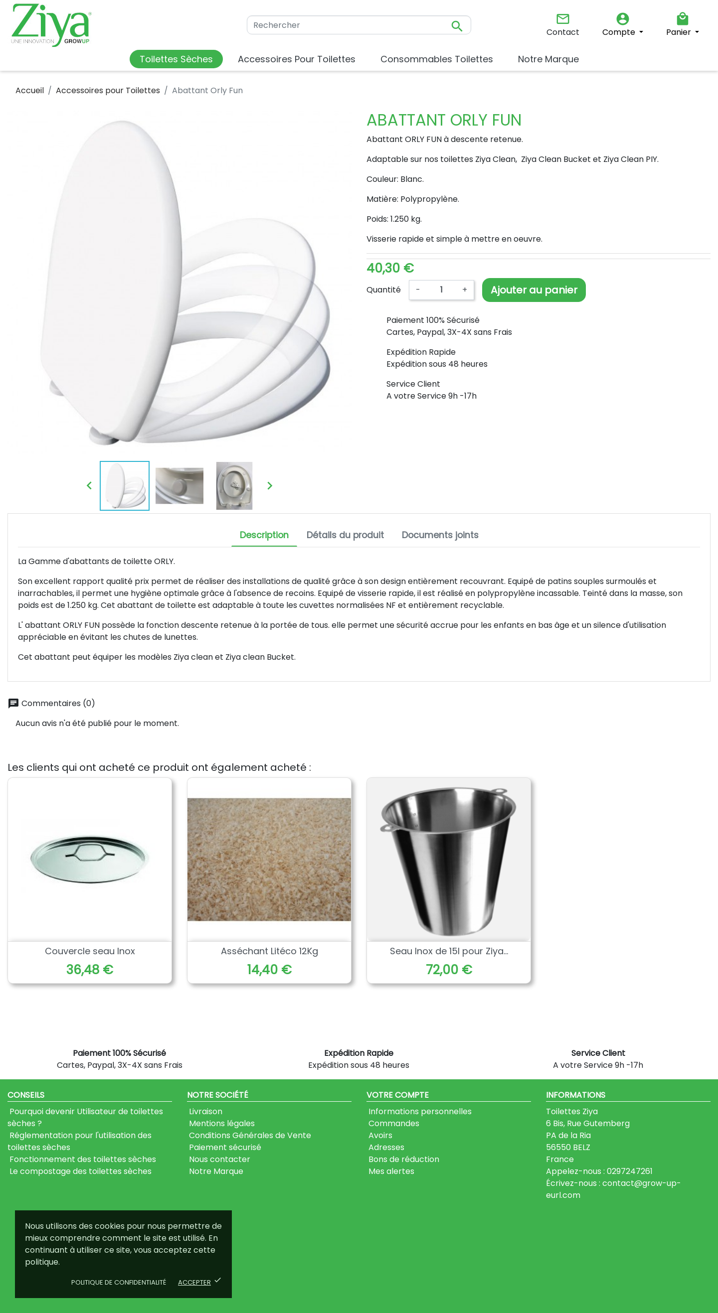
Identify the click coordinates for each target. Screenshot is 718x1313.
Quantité (383, 289)
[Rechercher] (359, 24)
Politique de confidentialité (118, 1282)
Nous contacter (218, 1159)
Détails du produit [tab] (345, 535)
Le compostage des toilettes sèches (79, 1171)
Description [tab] (264, 535)
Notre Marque (215, 1171)
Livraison (204, 1111)
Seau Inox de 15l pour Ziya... (449, 951)
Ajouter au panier (534, 290)
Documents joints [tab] (440, 535)
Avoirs (379, 1135)
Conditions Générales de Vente (249, 1135)
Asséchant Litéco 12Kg (269, 951)
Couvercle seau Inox (90, 951)
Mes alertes (390, 1171)
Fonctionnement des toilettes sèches (81, 1159)
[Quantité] (441, 290)
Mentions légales (221, 1123)
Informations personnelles (419, 1111)
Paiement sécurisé (224, 1147)
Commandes (392, 1123)
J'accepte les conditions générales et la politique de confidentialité (360, 1273)
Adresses (385, 1147)
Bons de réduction (402, 1159)
